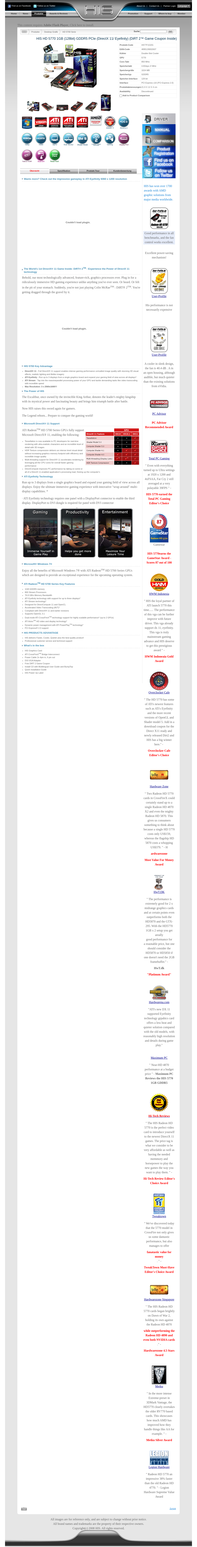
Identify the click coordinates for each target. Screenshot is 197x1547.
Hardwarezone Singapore (159, 1299)
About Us (141, 6)
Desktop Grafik (51, 32)
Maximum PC (159, 1057)
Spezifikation (63, 171)
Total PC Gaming (159, 458)
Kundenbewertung (122, 171)
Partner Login (169, 6)
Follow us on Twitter (46, 6)
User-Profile (159, 296)
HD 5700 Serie (69, 32)
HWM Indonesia (159, 593)
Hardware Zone (159, 786)
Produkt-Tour (93, 171)
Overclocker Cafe (159, 692)
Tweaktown (159, 1216)
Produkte (35, 32)
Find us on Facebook (21, 6)
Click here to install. (82, 25)
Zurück (173, 1508)
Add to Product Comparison (136, 95)
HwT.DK (159, 892)
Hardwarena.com (159, 1002)
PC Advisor (159, 413)
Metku (159, 1386)
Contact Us (154, 6)
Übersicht (34, 171)
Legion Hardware (159, 1467)
